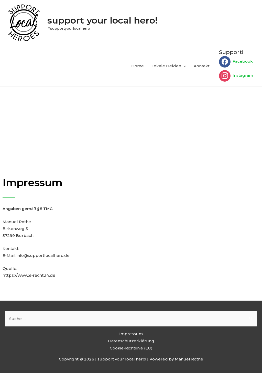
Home (137, 65)
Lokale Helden (166, 65)
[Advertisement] (131, 125)
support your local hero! (102, 20)
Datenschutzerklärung (131, 340)
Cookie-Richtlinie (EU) (131, 348)
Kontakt (202, 65)
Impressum (131, 333)
